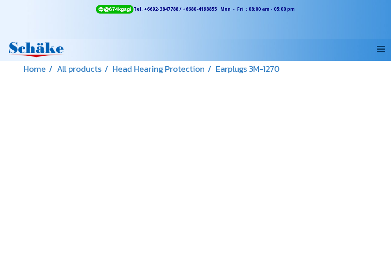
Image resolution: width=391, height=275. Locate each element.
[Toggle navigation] (381, 49)
